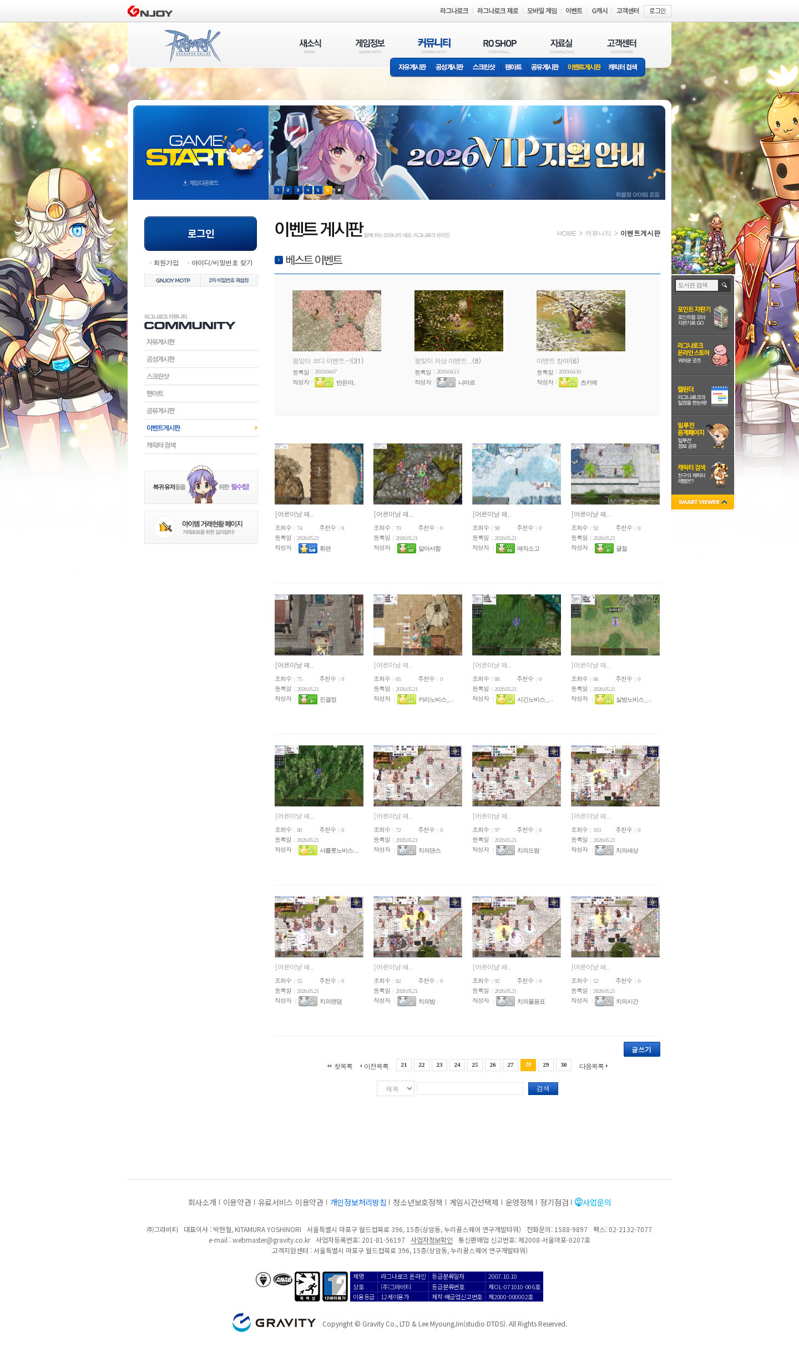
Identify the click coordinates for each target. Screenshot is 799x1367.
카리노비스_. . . (435, 699)
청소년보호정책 (417, 1202)
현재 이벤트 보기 (339, 190)
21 (404, 1064)
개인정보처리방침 (358, 1202)
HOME (567, 233)
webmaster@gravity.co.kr (271, 1239)
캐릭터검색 (201, 445)
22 (421, 1064)
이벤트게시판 (584, 68)
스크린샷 (484, 68)
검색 (543, 1088)
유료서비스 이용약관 (290, 1202)
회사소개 (202, 1202)
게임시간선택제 (474, 1202)
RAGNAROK (192, 46)
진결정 (328, 699)
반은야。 (347, 382)
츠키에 (588, 382)
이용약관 (237, 1202)
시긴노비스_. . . (534, 699)
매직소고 (528, 548)
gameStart (201, 142)
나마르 (466, 382)
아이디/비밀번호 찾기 (221, 262)
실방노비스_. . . (633, 699)
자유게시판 (410, 68)
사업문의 (597, 1202)
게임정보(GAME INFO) (370, 45)
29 (546, 1064)
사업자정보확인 (431, 1239)
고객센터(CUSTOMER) (621, 45)
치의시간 (627, 1001)
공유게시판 (545, 68)
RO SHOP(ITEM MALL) (500, 45)
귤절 (621, 548)
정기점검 (554, 1202)
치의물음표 (531, 1001)
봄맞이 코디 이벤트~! (321, 360)
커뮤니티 (598, 233)
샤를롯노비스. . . (339, 850)
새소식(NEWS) (310, 45)
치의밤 (426, 1001)
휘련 (325, 548)
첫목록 (343, 1065)
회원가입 (166, 262)
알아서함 (429, 548)
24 (457, 1064)
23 (439, 1064)
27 (511, 1064)
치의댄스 (429, 850)
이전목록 (376, 1065)
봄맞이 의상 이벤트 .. (443, 360)
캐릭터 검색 (626, 68)
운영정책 (519, 1202)
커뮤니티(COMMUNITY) (434, 45)
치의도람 (528, 850)
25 (475, 1064)
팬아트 (513, 68)
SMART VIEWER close (703, 503)
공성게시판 (450, 68)
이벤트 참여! (553, 360)
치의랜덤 (331, 1001)
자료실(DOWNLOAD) (561, 45)
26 (493, 1064)
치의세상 (627, 850)
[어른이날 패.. (294, 513)
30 (564, 1064)
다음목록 (591, 1065)
